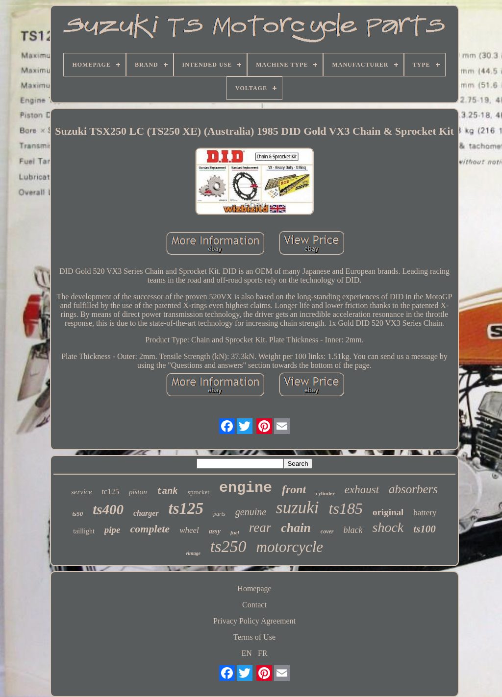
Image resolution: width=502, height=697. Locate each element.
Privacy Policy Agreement (254, 621)
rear (260, 527)
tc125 (110, 491)
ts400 (108, 509)
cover (327, 531)
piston (138, 492)
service (81, 492)
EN (247, 653)
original (388, 512)
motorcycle (290, 546)
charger (146, 513)
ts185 (346, 508)
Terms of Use (254, 637)
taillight (84, 531)
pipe (112, 530)
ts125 (186, 508)
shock (387, 527)
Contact (254, 605)
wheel (189, 530)
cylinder (325, 493)
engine (245, 488)
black (353, 530)
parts (219, 513)
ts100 (424, 529)
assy (215, 531)
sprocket (198, 492)
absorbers (413, 489)
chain (296, 528)
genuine (250, 511)
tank (167, 491)
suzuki (297, 507)
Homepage (254, 588)
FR (263, 653)
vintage (193, 553)
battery (424, 512)
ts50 (78, 513)
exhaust (362, 489)
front (294, 489)
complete (150, 529)
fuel (234, 532)
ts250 (228, 546)
